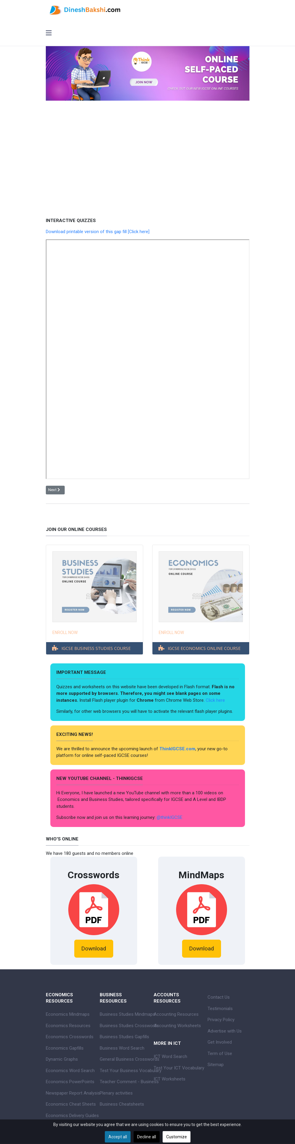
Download (93, 948)
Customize (176, 1136)
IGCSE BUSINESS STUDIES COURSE (96, 648)
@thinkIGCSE (169, 817)
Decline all (146, 1136)
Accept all (117, 1136)
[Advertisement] (147, 155)
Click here (216, 700)
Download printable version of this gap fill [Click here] (97, 231)
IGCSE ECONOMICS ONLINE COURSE (204, 648)
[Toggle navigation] (49, 33)
